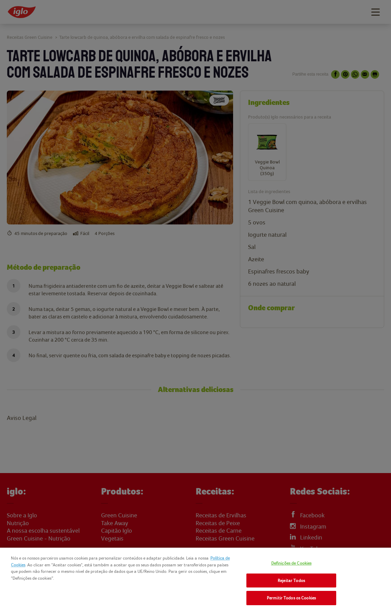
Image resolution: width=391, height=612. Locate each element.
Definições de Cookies (291, 563)
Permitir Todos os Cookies (291, 597)
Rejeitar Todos (291, 580)
